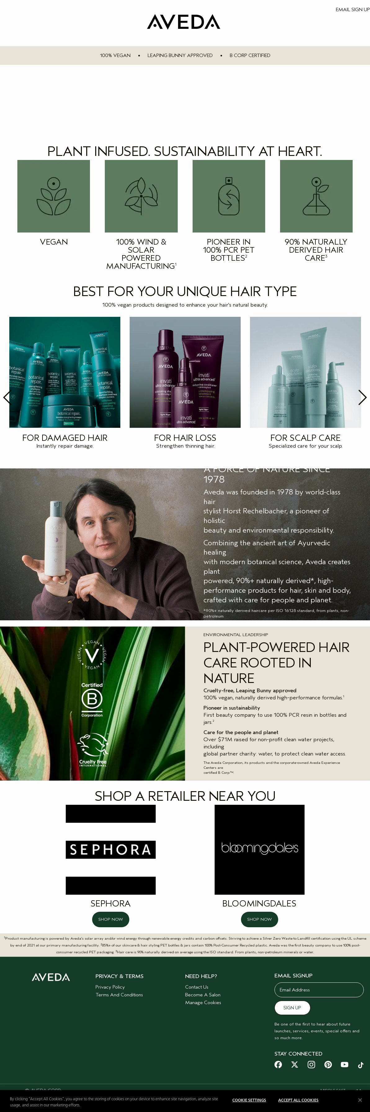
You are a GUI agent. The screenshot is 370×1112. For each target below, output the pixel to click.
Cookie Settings (249, 1100)
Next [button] (349, 397)
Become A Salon (203, 995)
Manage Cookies (203, 1002)
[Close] (360, 1100)
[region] (185, 1101)
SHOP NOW (110, 919)
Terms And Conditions (119, 995)
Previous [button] (21, 397)
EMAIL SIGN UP (353, 9)
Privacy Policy (110, 987)
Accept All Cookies (298, 1100)
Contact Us (196, 987)
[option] (65, 385)
